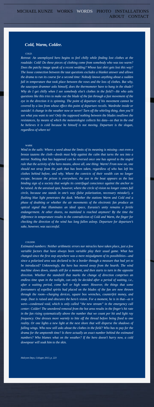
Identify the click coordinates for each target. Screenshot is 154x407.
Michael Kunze (35, 11)
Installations (132, 11)
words (84, 11)
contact (138, 16)
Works (65, 11)
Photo (103, 11)
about (117, 16)
